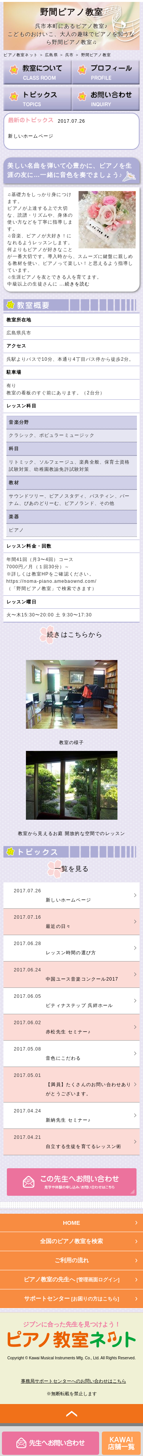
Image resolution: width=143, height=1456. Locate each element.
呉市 (69, 55)
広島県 (51, 55)
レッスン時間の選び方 (71, 952)
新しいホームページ (30, 136)
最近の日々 (58, 926)
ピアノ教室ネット (20, 55)
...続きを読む (74, 284)
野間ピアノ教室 (96, 55)
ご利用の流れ (72, 1260)
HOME (71, 1222)
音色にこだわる (63, 1058)
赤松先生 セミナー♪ (68, 1031)
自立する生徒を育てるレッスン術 (83, 1146)
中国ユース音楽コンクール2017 (82, 979)
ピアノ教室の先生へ (72, 1279)
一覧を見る (72, 868)
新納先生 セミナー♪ (68, 1120)
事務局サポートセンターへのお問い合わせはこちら (73, 1381)
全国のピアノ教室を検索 (71, 1241)
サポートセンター (71, 1298)
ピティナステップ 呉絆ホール (79, 1005)
